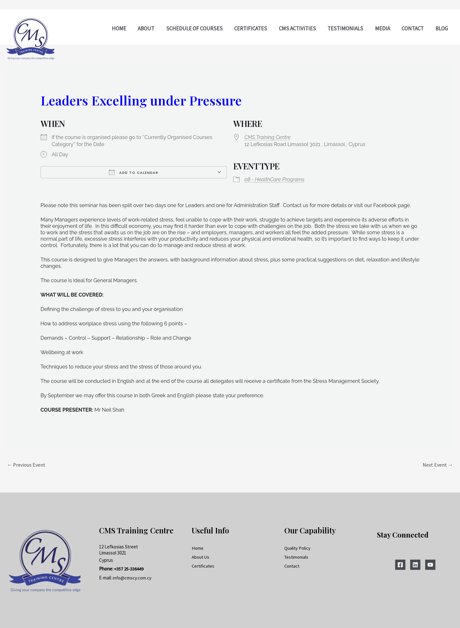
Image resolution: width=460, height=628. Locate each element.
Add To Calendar (133, 172)
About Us (201, 557)
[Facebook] (400, 565)
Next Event (438, 465)
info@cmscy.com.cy (132, 578)
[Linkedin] (415, 565)
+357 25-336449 (129, 569)
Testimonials (297, 557)
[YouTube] (430, 565)
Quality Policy (297, 548)
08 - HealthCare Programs (274, 179)
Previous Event (26, 465)
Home (197, 548)
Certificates (204, 566)
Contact (292, 566)
